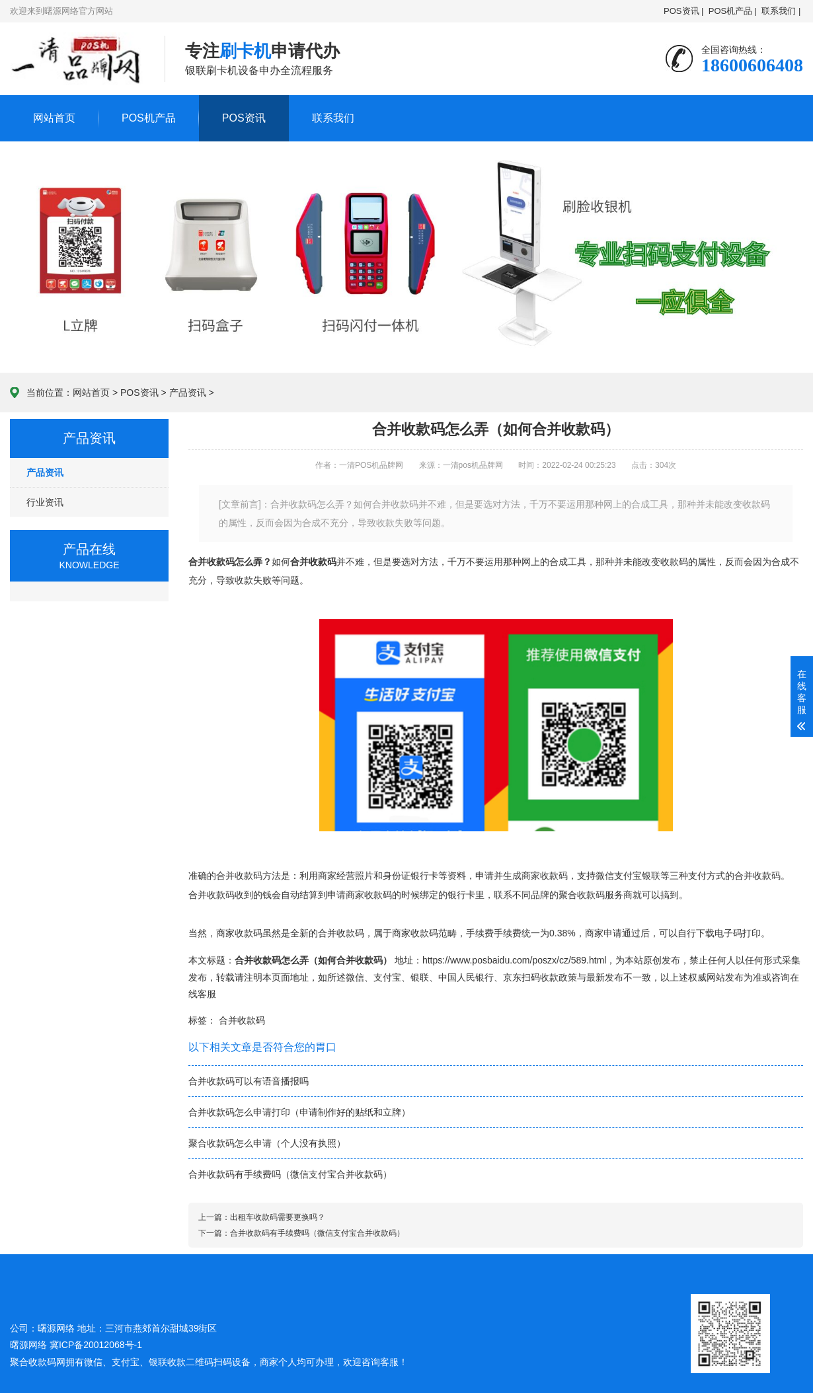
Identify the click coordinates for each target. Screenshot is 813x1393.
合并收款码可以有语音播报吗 (248, 1081)
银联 (419, 977)
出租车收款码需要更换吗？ (277, 1217)
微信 (355, 977)
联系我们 (333, 118)
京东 (512, 977)
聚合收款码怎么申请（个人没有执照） (267, 1143)
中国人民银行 (466, 977)
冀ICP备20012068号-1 (96, 1344)
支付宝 (387, 977)
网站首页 (54, 118)
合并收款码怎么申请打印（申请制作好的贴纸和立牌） (299, 1112)
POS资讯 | (683, 11)
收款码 (674, 561)
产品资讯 (187, 392)
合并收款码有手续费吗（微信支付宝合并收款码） (290, 1174)
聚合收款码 (582, 894)
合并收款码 (242, 1020)
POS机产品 (149, 118)
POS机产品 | (732, 11)
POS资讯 (244, 118)
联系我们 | (781, 11)
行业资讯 (44, 502)
